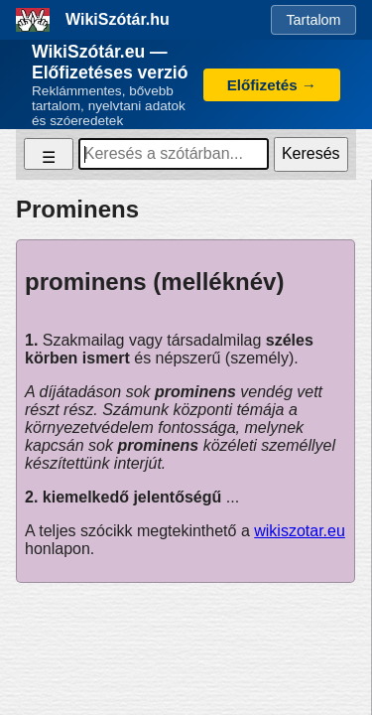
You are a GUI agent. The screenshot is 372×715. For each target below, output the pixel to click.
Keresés (311, 153)
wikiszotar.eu (299, 530)
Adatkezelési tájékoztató (104, 636)
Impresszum (185, 651)
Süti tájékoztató (241, 636)
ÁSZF (320, 636)
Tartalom (313, 20)
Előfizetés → (271, 84)
